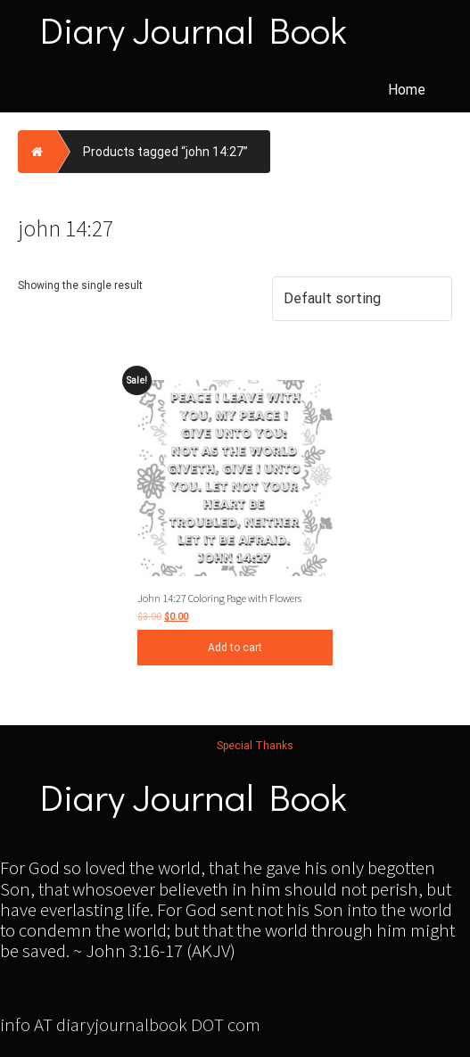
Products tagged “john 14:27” (165, 152)
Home (406, 89)
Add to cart (235, 647)
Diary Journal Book (193, 29)
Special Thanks (255, 745)
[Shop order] (362, 299)
